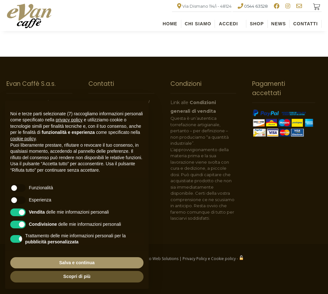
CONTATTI (305, 23)
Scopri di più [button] (77, 276)
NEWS (278, 23)
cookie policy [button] (23, 138)
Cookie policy (223, 258)
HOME (170, 23)
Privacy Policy (195, 258)
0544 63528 (256, 6)
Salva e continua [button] (76, 262)
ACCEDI (228, 23)
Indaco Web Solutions (158, 258)
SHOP (257, 23)
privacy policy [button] (69, 119)
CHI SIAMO (198, 23)
